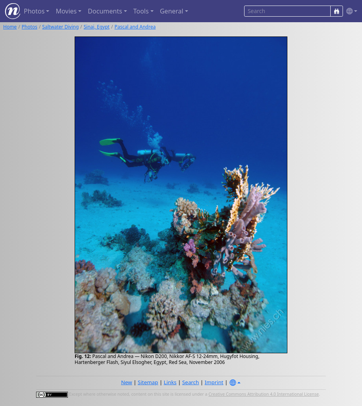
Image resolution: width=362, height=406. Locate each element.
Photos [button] (34, 11)
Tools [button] (141, 11)
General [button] (171, 11)
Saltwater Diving (60, 26)
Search (190, 382)
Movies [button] (66, 11)
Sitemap (148, 382)
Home (10, 26)
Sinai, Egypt (97, 26)
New (126, 382)
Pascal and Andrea (135, 26)
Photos (29, 26)
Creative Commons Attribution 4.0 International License (263, 394)
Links (170, 382)
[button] (350, 11)
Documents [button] (105, 11)
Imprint (214, 382)
